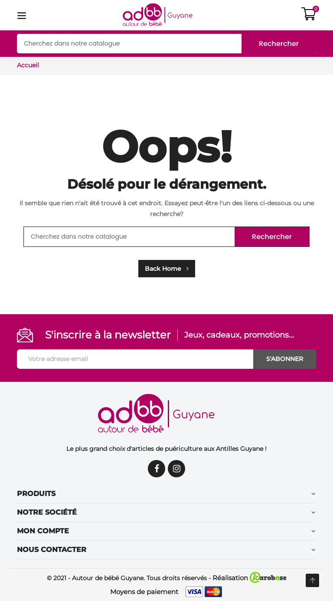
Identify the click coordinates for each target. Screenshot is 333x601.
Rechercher (279, 44)
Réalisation (249, 578)
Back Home (167, 269)
